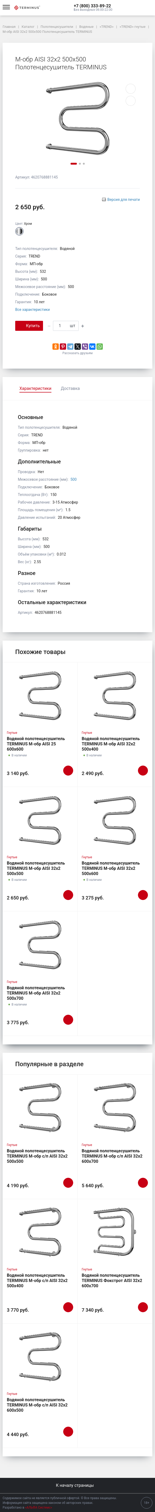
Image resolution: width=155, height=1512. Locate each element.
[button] (93, 6)
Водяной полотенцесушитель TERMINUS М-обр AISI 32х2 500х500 (36, 868)
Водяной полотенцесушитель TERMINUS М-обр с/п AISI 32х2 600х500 (37, 1405)
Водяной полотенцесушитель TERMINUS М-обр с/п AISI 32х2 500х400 (37, 1280)
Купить (29, 325)
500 (73, 479)
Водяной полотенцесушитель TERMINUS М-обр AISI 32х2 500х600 (111, 868)
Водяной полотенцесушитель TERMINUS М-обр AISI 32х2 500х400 (111, 744)
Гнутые (12, 733)
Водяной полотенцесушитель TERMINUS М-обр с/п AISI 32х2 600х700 (112, 1156)
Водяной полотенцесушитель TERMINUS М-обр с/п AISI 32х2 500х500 (37, 1156)
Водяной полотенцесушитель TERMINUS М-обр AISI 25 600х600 (36, 744)
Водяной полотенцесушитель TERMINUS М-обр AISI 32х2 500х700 (36, 993)
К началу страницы (77, 1485)
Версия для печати (123, 199)
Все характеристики (32, 309)
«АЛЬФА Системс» (38, 1507)
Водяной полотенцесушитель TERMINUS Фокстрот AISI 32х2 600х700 (112, 1280)
